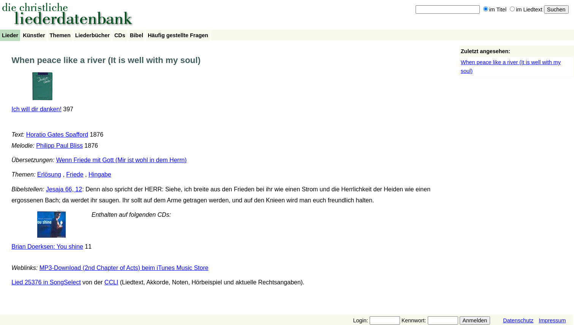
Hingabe (100, 174)
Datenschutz (518, 320)
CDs (119, 35)
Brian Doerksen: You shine (47, 246)
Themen (60, 35)
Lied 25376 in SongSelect (46, 282)
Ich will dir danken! (36, 109)
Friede (74, 174)
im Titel (495, 9)
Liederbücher (92, 35)
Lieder (10, 35)
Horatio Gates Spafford (57, 134)
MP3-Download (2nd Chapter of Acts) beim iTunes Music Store (124, 268)
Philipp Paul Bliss (59, 145)
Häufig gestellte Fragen (178, 35)
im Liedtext (526, 9)
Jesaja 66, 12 (64, 189)
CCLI (111, 282)
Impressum (552, 320)
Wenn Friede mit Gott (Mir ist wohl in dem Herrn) (121, 160)
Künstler (34, 35)
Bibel (136, 35)
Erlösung (49, 174)
